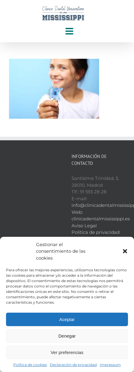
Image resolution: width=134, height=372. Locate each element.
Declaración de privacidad (73, 364)
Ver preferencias (66, 352)
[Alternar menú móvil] (70, 31)
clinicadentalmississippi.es (101, 219)
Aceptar (67, 319)
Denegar (67, 335)
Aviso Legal (84, 225)
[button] (125, 251)
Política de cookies (30, 364)
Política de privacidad (96, 232)
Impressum (110, 364)
